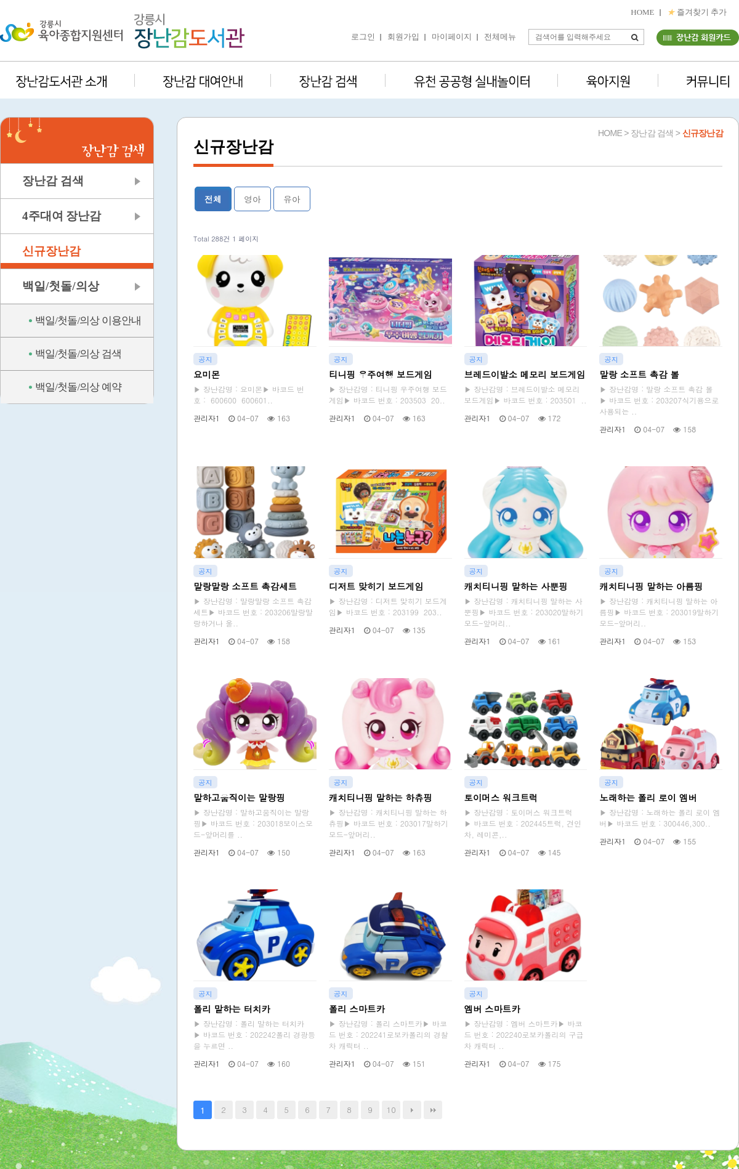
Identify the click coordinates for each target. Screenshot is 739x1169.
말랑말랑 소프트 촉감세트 (245, 586)
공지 (205, 359)
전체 (213, 199)
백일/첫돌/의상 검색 (78, 354)
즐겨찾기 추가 (697, 12)
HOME (642, 12)
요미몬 (206, 374)
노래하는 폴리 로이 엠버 (648, 797)
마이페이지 (452, 36)
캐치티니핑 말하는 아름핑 (651, 586)
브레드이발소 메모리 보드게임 (525, 374)
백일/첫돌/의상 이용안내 (88, 320)
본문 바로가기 (0, 0)
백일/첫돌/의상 (60, 286)
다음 (412, 1110)
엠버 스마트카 (492, 1009)
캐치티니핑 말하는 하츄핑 (380, 797)
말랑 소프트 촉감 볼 (639, 374)
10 (391, 1109)
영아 (252, 199)
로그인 (363, 36)
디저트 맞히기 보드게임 (376, 586)
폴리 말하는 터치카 (231, 1009)
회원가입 (403, 36)
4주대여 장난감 (61, 215)
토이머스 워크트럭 (501, 797)
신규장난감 (51, 251)
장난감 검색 (53, 180)
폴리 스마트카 (357, 1009)
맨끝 (433, 1110)
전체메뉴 (500, 36)
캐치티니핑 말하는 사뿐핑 (516, 586)
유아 (292, 199)
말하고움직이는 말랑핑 (239, 797)
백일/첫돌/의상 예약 (78, 387)
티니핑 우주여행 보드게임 (380, 374)
